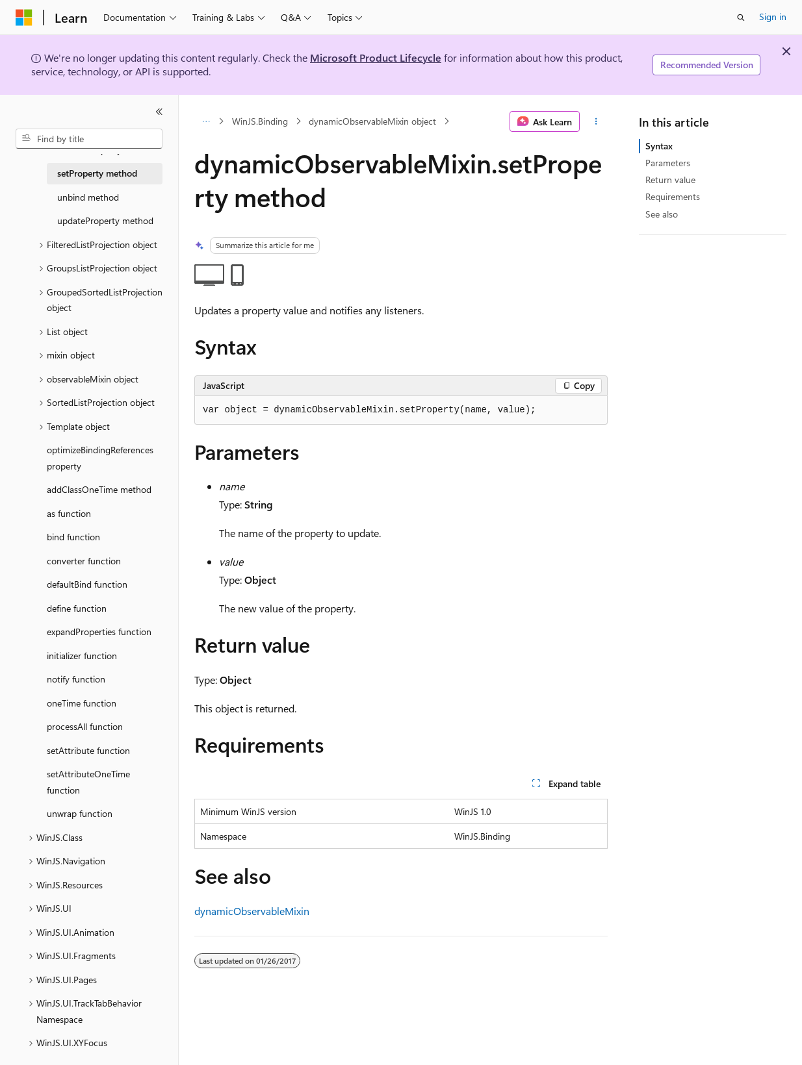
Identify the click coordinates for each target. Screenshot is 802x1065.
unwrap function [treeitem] (79, 813)
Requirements (672, 196)
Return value (670, 179)
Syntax (659, 146)
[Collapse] (159, 111)
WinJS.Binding (260, 121)
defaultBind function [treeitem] (87, 584)
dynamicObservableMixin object (372, 121)
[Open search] (741, 17)
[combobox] (89, 139)
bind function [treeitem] (73, 537)
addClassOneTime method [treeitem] (99, 489)
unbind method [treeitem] (88, 197)
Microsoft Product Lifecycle (375, 57)
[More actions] (596, 121)
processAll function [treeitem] (85, 726)
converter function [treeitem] (84, 561)
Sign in (772, 16)
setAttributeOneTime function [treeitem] (88, 782)
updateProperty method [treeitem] (105, 220)
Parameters (667, 163)
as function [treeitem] (69, 513)
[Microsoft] (24, 17)
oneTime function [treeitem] (81, 703)
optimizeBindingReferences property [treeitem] (100, 458)
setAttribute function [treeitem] (88, 750)
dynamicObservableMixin (251, 911)
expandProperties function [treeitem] (99, 631)
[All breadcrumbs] (205, 121)
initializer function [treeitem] (82, 655)
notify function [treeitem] (76, 679)
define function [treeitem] (77, 608)
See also (661, 214)
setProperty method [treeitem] (97, 173)
